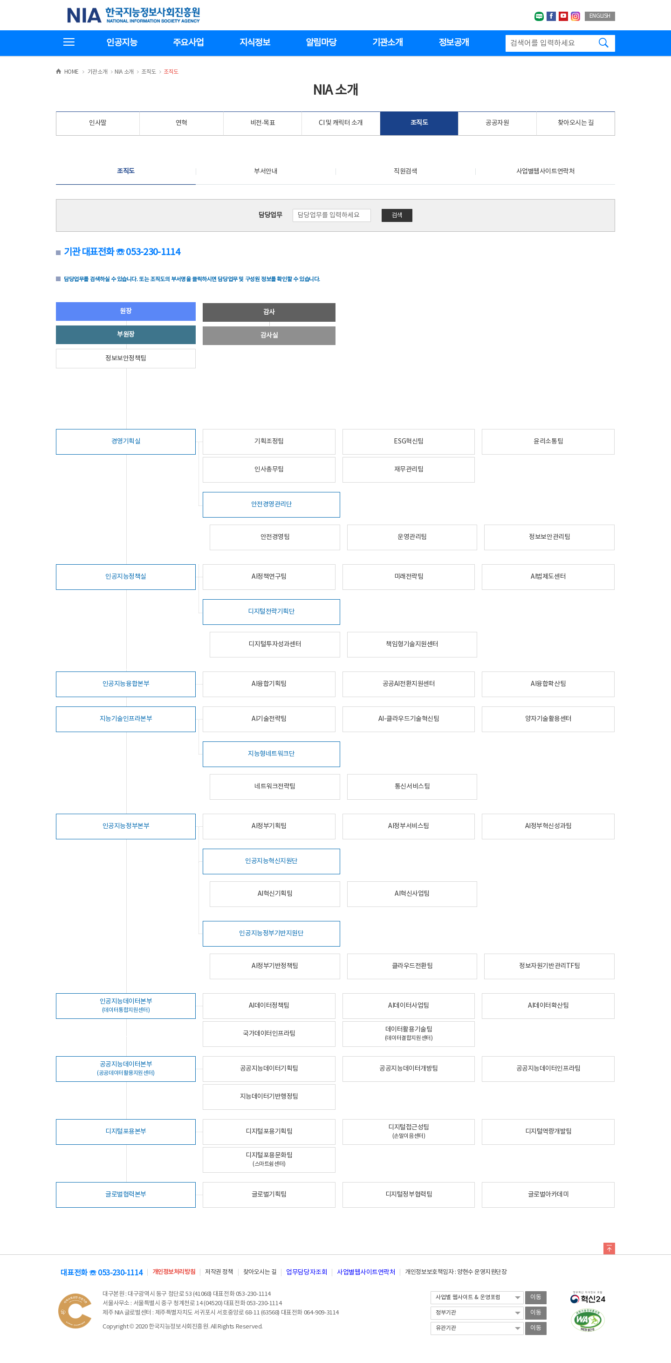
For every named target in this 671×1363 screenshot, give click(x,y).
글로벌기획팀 (269, 1194)
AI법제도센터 (548, 577)
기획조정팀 (269, 441)
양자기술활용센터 (548, 719)
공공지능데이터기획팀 (269, 1068)
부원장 (126, 335)
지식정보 (255, 43)
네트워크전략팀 (274, 786)
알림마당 (321, 43)
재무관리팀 (409, 469)
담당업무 (270, 215)
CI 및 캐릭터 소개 (341, 123)
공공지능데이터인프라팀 (548, 1068)
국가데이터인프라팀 (269, 1034)
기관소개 (387, 43)
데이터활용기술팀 (409, 1033)
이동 (535, 1297)
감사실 (269, 335)
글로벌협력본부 (125, 1194)
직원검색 (405, 171)
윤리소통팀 (548, 441)
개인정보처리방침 (173, 1272)
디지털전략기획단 (271, 612)
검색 (397, 215)
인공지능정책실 (125, 577)
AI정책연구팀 (269, 577)
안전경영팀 (275, 537)
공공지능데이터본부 (126, 1068)
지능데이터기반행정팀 (269, 1096)
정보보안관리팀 (549, 537)
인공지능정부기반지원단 (271, 933)
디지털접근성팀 (408, 1131)
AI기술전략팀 (269, 719)
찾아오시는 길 (576, 123)
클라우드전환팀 (412, 966)
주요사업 (188, 43)
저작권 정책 (219, 1272)
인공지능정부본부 (126, 826)
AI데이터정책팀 (269, 1006)
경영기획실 (126, 441)
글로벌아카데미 (548, 1194)
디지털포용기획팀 (269, 1131)
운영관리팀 (412, 537)
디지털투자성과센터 (274, 644)
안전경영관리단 (271, 504)
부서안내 (265, 171)
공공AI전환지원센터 (409, 684)
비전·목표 (262, 123)
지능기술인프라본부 (126, 719)
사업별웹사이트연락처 (545, 171)
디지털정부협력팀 (408, 1194)
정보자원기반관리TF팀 (549, 966)
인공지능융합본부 (126, 684)
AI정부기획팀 (269, 826)
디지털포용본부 (125, 1131)
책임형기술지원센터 (412, 644)
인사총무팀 (269, 469)
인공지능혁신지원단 (271, 861)
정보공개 (453, 43)
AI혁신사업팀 (412, 894)
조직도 (419, 123)
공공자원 (497, 123)
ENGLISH (599, 16)
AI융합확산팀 (548, 684)
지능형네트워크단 (271, 754)
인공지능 (121, 43)
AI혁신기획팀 (275, 894)
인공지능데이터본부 (126, 1005)
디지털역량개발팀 (548, 1131)
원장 (125, 311)
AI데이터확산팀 (548, 1006)
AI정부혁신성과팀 (548, 826)
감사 (269, 312)
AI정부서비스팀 (408, 826)
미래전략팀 (409, 577)
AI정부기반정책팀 (275, 966)
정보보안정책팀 (125, 358)
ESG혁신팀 (408, 441)
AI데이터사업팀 (408, 1006)
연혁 (181, 123)
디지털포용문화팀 (269, 1159)
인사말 (98, 123)
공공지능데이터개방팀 (408, 1068)
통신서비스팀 (412, 786)
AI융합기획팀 (269, 684)
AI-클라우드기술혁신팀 (408, 719)
